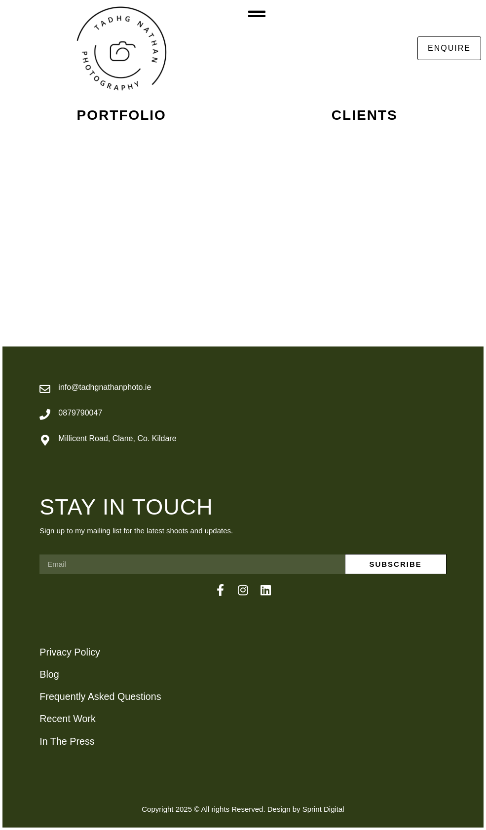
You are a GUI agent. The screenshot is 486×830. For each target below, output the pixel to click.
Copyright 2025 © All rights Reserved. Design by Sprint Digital (243, 809)
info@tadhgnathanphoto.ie (104, 387)
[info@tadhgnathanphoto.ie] (44, 388)
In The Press (66, 741)
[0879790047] (44, 414)
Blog (49, 674)
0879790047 (80, 413)
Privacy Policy (69, 652)
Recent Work (67, 718)
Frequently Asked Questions (100, 696)
